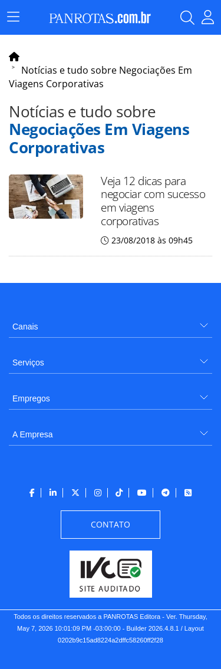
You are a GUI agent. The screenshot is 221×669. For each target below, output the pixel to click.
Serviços (28, 362)
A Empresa (32, 434)
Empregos (31, 398)
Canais (25, 326)
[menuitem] (110, 322)
